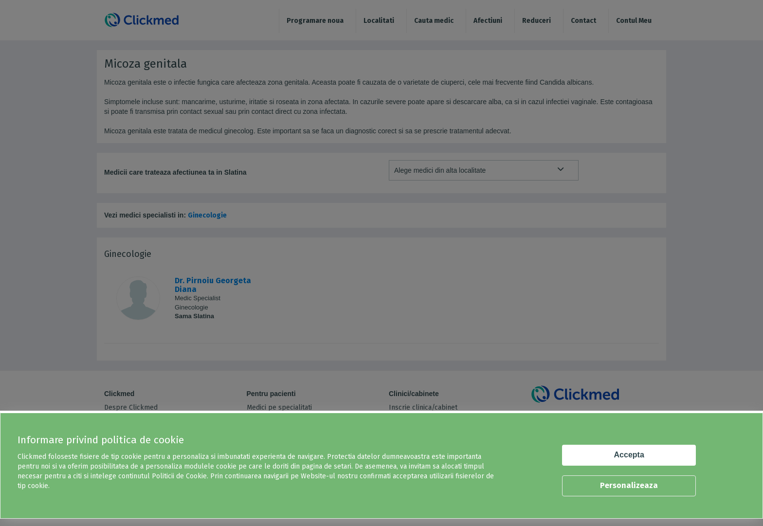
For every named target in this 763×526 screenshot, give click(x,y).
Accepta (629, 455)
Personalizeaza (629, 485)
